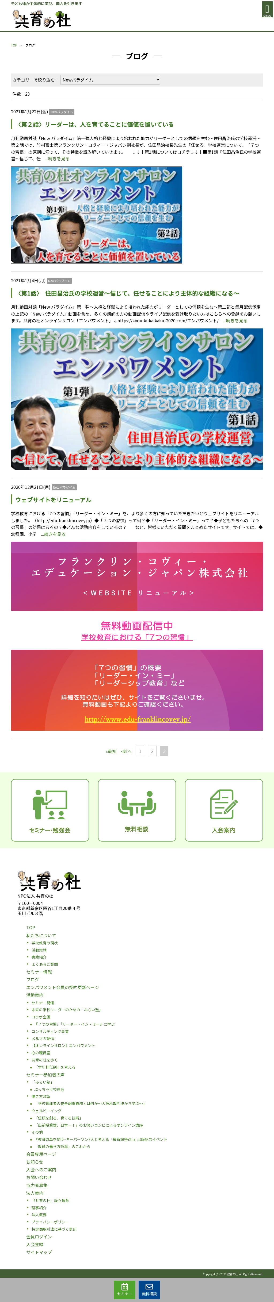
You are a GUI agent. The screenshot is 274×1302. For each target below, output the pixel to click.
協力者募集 (37, 1185)
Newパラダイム (62, 112)
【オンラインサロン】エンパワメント (63, 1045)
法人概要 (39, 1214)
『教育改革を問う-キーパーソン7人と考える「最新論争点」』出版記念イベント (100, 1139)
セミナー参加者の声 (45, 1074)
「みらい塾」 (43, 1082)
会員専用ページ (41, 1154)
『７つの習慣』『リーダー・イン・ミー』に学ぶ (74, 1024)
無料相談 (149, 1289)
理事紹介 (39, 1207)
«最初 (111, 751)
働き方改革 (41, 1096)
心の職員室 (41, 1052)
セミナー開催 (43, 1002)
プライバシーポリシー (50, 1221)
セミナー (124, 1289)
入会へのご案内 (41, 1169)
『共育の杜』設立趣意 (50, 1200)
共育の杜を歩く (45, 1060)
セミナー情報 (39, 971)
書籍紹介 (39, 957)
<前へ (126, 751)
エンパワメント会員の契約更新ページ (62, 987)
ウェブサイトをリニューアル (53, 499)
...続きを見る (57, 158)
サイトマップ (39, 1252)
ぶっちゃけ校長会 (49, 1089)
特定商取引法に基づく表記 (54, 1229)
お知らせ (34, 1161)
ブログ (32, 979)
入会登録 (34, 1244)
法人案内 (34, 1193)
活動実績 (39, 950)
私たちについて (41, 935)
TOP (14, 45)
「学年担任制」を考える (54, 1067)
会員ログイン (39, 1236)
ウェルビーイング (47, 1110)
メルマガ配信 (43, 1038)
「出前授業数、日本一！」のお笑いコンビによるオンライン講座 (88, 1125)
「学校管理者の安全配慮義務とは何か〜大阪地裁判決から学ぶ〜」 (90, 1103)
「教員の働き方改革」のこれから (62, 1146)
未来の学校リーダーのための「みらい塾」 (67, 1009)
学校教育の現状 (45, 942)
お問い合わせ (39, 1177)
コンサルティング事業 (50, 1031)
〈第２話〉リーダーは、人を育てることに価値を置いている (101, 124)
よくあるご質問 (45, 964)
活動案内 (34, 995)
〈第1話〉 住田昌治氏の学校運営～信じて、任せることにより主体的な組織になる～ (130, 293)
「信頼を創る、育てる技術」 (58, 1118)
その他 (37, 1132)
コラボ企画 (41, 1017)
